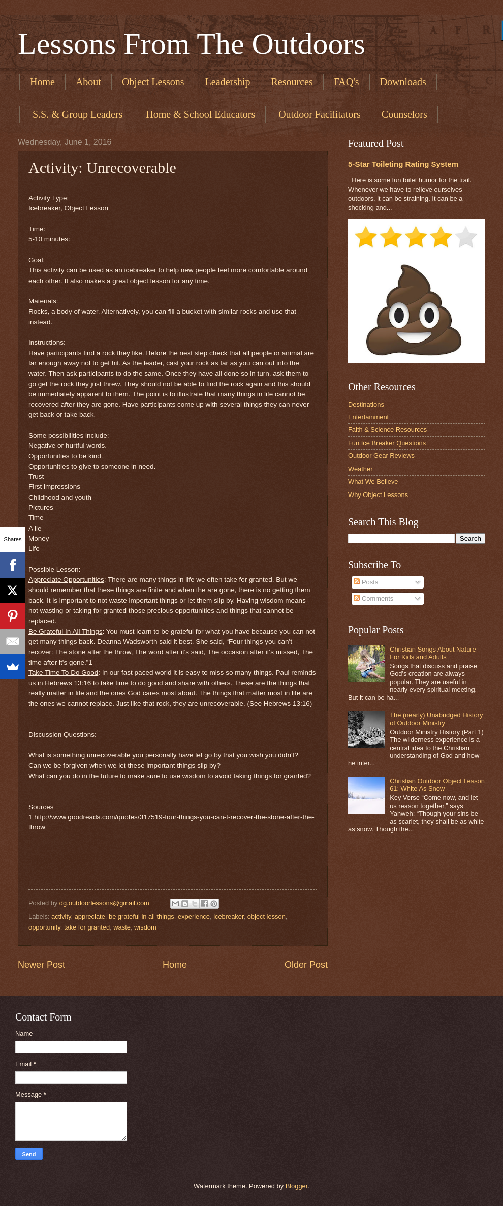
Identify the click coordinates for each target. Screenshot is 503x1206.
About (88, 81)
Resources (292, 81)
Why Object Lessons (378, 495)
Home (42, 81)
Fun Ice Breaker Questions (387, 443)
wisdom (145, 927)
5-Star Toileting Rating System (403, 164)
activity (61, 916)
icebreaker (228, 916)
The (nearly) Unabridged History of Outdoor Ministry (436, 718)
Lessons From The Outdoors (191, 43)
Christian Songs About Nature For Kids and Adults (433, 653)
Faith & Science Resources (387, 430)
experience (194, 916)
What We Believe (373, 481)
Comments (373, 598)
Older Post (306, 965)
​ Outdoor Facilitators (318, 114)
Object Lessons (153, 81)
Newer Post (41, 965)
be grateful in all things (141, 916)
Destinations (366, 404)
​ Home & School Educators (199, 114)
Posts (366, 582)
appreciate (90, 916)
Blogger (297, 1186)
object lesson (266, 916)
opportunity (44, 927)
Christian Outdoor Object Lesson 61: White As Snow (437, 784)
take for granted (87, 927)
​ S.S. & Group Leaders (76, 114)
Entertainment (368, 417)
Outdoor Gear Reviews (381, 455)
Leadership (227, 81)
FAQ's (346, 81)
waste (122, 927)
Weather (360, 469)
